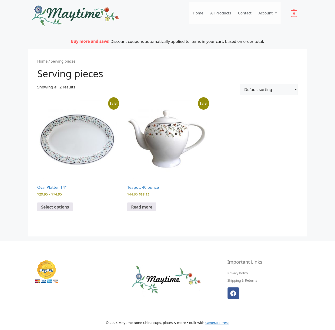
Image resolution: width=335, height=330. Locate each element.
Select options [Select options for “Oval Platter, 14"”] (55, 207)
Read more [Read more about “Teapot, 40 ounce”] (141, 207)
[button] (268, 13)
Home (198, 13)
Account (267, 13)
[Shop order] (269, 89)
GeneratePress (217, 322)
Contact (244, 13)
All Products (220, 13)
